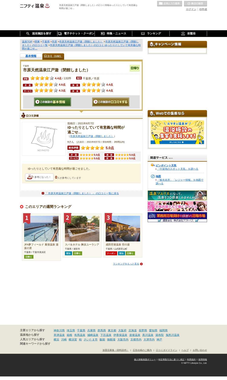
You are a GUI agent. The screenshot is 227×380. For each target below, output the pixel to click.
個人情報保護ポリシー (145, 359)
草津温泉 (59, 335)
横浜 (56, 339)
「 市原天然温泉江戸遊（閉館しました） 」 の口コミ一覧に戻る (82, 193)
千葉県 (81, 330)
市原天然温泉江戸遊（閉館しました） (92, 136)
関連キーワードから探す (35, 343)
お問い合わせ (200, 350)
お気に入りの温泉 (169, 4)
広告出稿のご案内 (142, 350)
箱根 (69, 335)
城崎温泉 (92, 335)
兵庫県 (91, 330)
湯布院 (159, 335)
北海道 (132, 330)
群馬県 (102, 330)
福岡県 (163, 330)
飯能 (102, 339)
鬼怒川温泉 (173, 335)
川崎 (64, 339)
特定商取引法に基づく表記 (171, 359)
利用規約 (191, 359)
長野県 (143, 330)
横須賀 (73, 339)
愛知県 (153, 330)
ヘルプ (185, 350)
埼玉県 (71, 330)
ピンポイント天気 (166, 165)
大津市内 (149, 339)
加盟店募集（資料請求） (116, 350)
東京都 (112, 330)
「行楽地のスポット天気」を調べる (177, 168)
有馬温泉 (79, 335)
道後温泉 (134, 335)
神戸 (159, 339)
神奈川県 (59, 330)
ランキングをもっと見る (126, 263)
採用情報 (202, 359)
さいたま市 (91, 339)
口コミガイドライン (166, 350)
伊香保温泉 (120, 335)
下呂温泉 (105, 335)
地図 (158, 176)
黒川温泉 (147, 335)
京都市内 (136, 339)
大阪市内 (122, 339)
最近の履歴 (195, 4)
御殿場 (111, 339)
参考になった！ (42, 177)
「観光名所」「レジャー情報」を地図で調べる (179, 181)
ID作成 (203, 9)
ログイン (191, 9)
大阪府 (122, 330)
